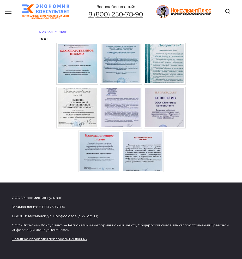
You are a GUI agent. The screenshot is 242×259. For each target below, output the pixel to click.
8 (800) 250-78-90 (115, 14)
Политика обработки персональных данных (49, 239)
